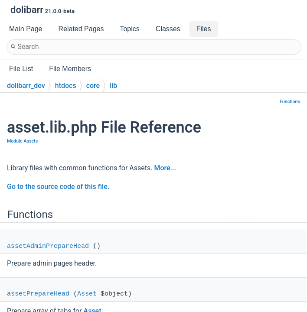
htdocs (65, 85)
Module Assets (22, 141)
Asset (87, 294)
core (93, 85)
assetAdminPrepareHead (48, 246)
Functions (290, 101)
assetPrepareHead (38, 294)
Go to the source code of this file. (58, 186)
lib (113, 85)
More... (165, 168)
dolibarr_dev (26, 85)
